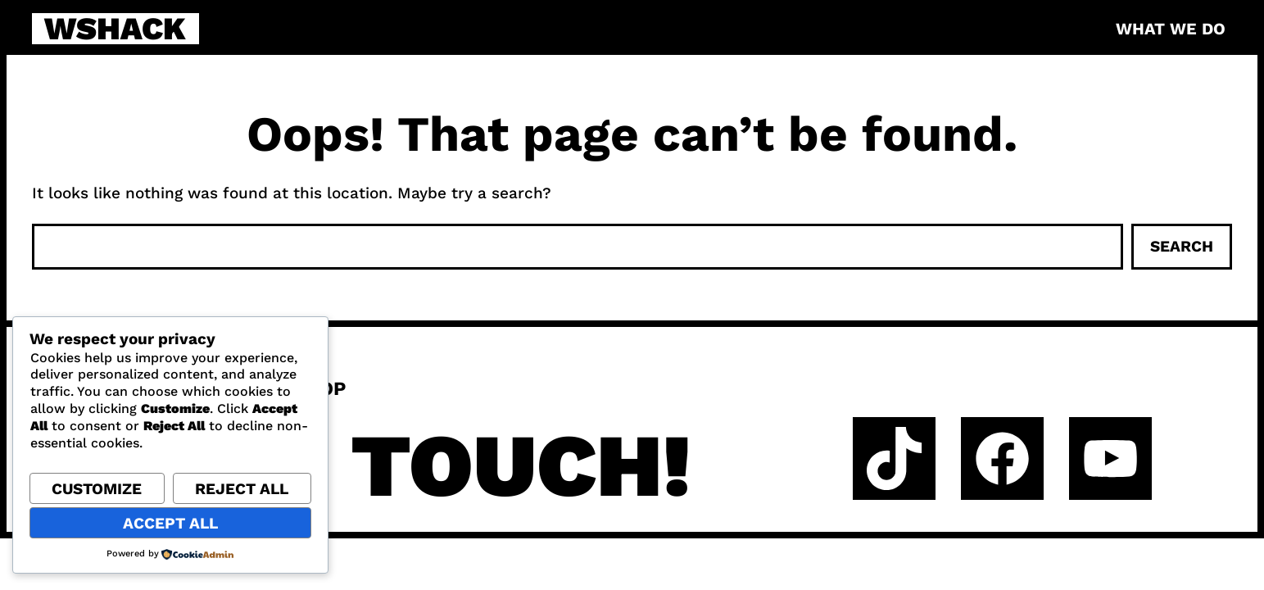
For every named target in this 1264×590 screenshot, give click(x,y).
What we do (1170, 29)
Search (1181, 246)
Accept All (170, 523)
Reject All (241, 488)
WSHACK (115, 29)
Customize (97, 488)
